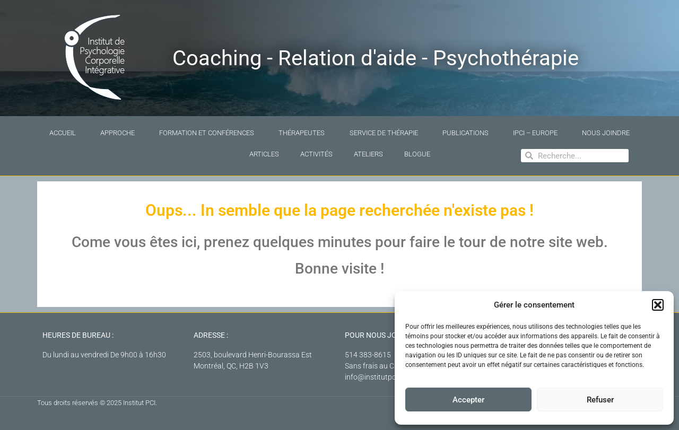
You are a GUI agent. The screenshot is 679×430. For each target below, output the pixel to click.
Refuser (600, 400)
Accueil (62, 133)
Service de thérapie (384, 133)
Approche (117, 133)
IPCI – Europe (535, 133)
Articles (264, 154)
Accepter (468, 400)
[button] (657, 305)
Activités (316, 154)
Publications (465, 133)
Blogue (417, 154)
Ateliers (368, 154)
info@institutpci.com (379, 377)
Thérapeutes (301, 133)
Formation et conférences (206, 133)
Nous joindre (606, 133)
